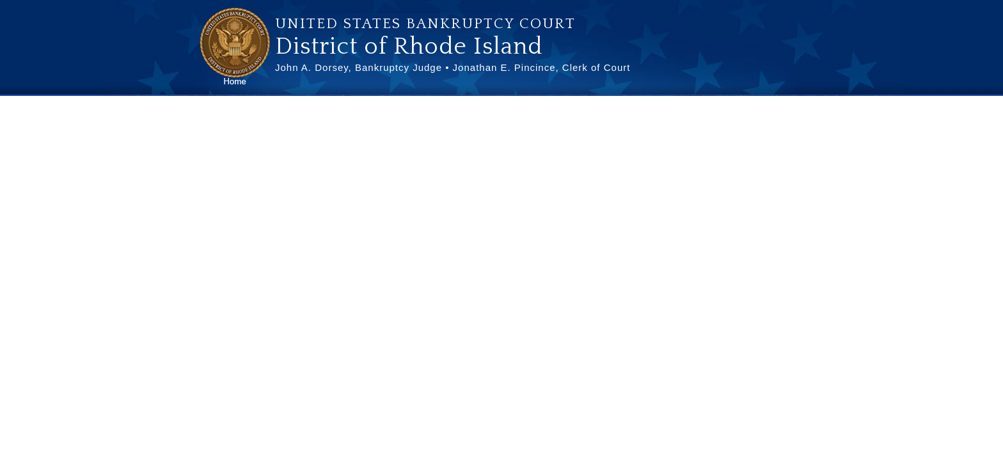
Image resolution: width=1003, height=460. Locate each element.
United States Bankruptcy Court (425, 23)
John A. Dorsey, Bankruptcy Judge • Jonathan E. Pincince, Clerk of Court (452, 67)
